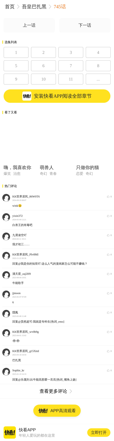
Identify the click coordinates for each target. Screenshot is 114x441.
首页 (10, 6)
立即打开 (99, 432)
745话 (60, 6)
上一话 (29, 25)
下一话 (85, 25)
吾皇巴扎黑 (34, 6)
